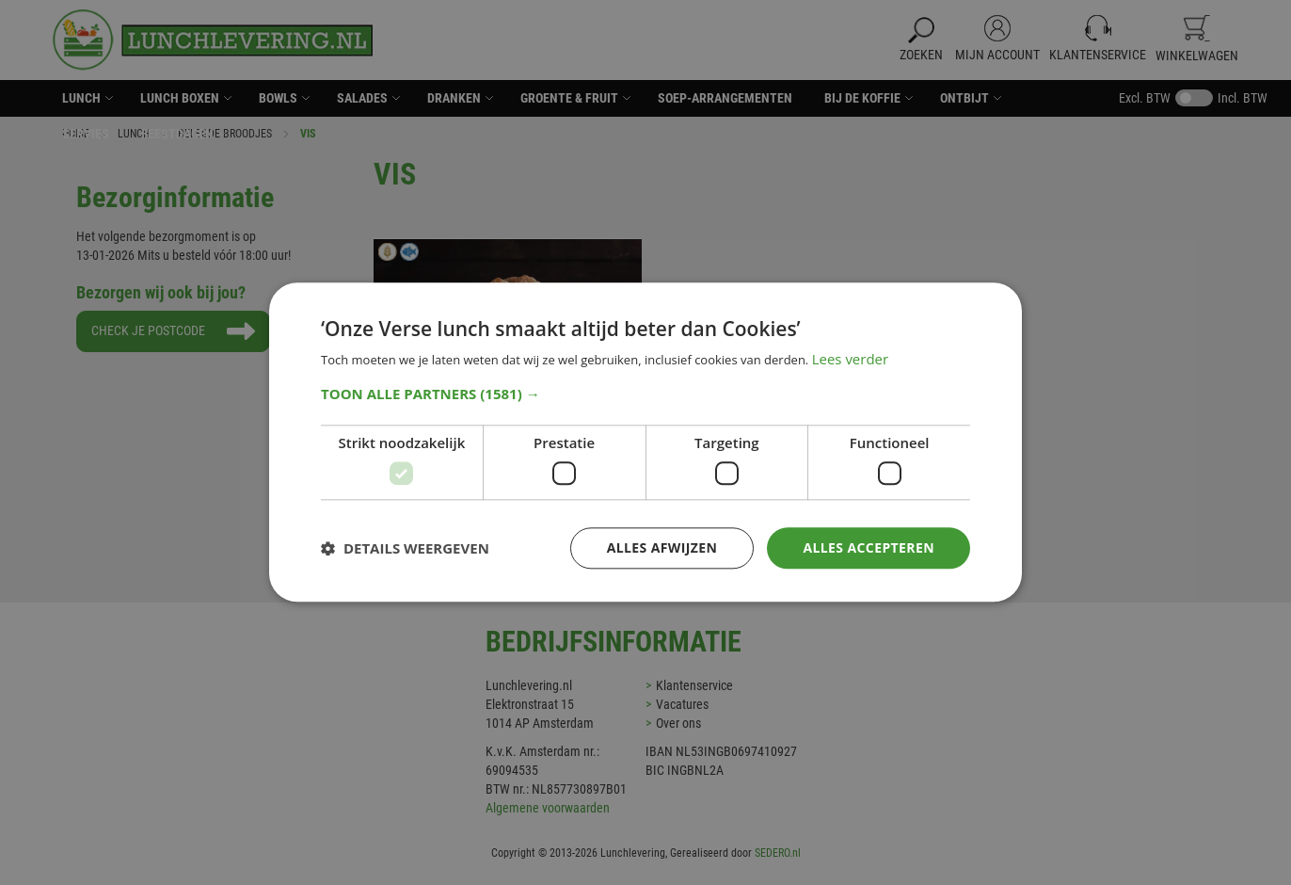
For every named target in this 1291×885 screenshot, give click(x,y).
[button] (645, 393)
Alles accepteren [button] (868, 547)
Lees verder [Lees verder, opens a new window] (850, 359)
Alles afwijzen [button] (662, 547)
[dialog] (645, 442)
